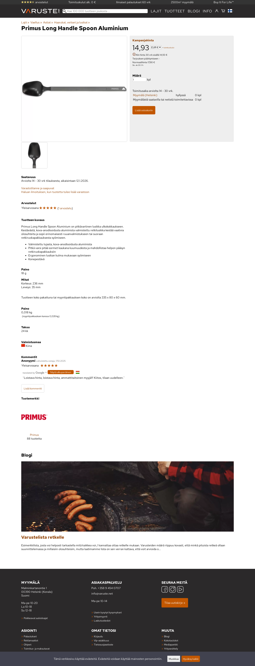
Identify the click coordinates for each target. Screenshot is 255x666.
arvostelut (34, 2)
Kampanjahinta (143, 40)
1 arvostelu (65, 208)
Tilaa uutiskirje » (174, 603)
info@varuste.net (102, 593)
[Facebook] (165, 589)
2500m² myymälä (182, 2)
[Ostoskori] (223, 11)
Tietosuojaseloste (103, 644)
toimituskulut (169, 47)
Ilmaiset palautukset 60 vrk (133, 2)
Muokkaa (174, 659)
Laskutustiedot (102, 620)
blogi (194, 11)
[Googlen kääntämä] (33, 372)
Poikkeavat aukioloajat (36, 618)
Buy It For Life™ (224, 2)
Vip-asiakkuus (101, 640)
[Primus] (34, 425)
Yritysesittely (171, 648)
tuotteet (175, 11)
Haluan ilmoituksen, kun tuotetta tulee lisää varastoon (55, 192)
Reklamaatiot (31, 640)
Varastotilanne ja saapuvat (37, 188)
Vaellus (36, 22)
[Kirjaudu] (216, 11)
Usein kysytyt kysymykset (108, 612)
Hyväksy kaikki (191, 659)
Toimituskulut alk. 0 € (82, 2)
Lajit (156, 11)
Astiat (48, 22)
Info (207, 11)
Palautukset (30, 636)
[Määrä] (139, 79)
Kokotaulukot (171, 640)
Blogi (166, 636)
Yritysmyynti (100, 616)
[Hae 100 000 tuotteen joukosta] (105, 11)
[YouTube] (180, 589)
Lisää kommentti (33, 388)
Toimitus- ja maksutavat (37, 648)
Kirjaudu (98, 636)
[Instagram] (172, 589)
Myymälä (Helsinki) (145, 95)
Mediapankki (171, 644)
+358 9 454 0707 (109, 588)
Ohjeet (27, 644)
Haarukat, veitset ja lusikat (72, 22)
